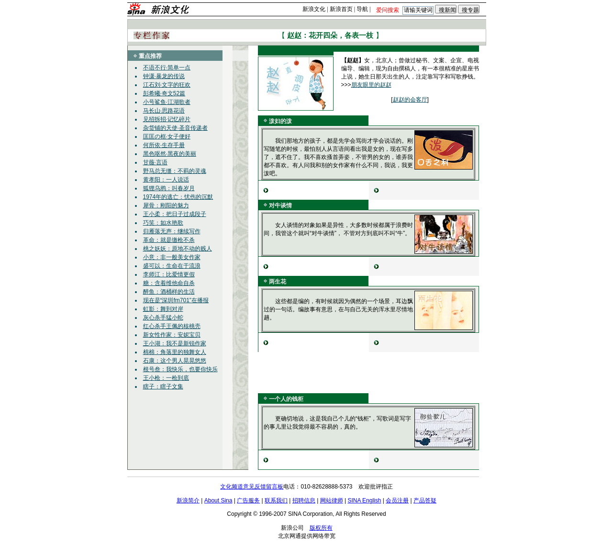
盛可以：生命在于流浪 (172, 265)
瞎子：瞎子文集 (163, 386)
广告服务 (248, 500)
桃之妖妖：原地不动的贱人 (177, 248)
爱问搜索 (387, 10)
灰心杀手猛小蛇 (163, 317)
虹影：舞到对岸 (163, 309)
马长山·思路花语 (164, 110)
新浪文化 (313, 9)
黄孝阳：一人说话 (166, 179)
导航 (362, 9)
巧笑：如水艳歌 (163, 222)
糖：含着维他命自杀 (169, 283)
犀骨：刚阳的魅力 (166, 205)
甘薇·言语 (155, 162)
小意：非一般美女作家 (172, 257)
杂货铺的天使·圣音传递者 (175, 128)
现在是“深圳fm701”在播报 (176, 300)
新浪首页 (341, 9)
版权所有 (321, 527)
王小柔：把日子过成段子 (174, 214)
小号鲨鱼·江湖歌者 (166, 102)
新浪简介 (188, 500)
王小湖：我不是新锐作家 (174, 343)
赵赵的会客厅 (410, 99)
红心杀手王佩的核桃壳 (172, 326)
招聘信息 (303, 500)
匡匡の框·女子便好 (166, 136)
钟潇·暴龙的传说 (164, 76)
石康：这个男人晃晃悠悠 (174, 360)
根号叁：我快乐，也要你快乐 (180, 369)
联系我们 (276, 500)
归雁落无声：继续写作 (172, 231)
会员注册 (397, 500)
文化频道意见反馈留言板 (251, 486)
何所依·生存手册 (164, 145)
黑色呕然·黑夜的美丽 (169, 153)
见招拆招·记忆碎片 (166, 119)
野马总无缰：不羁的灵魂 (174, 171)
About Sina (218, 500)
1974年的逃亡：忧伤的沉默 (178, 196)
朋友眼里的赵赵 (371, 84)
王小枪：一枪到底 (166, 378)
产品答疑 (424, 500)
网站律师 (331, 500)
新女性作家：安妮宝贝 (172, 334)
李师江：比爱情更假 (169, 274)
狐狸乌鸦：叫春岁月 (169, 188)
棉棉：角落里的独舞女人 (174, 352)
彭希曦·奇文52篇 (164, 93)
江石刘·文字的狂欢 (166, 84)
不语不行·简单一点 (166, 67)
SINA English (364, 500)
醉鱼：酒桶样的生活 (169, 291)
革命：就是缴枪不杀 (169, 240)
